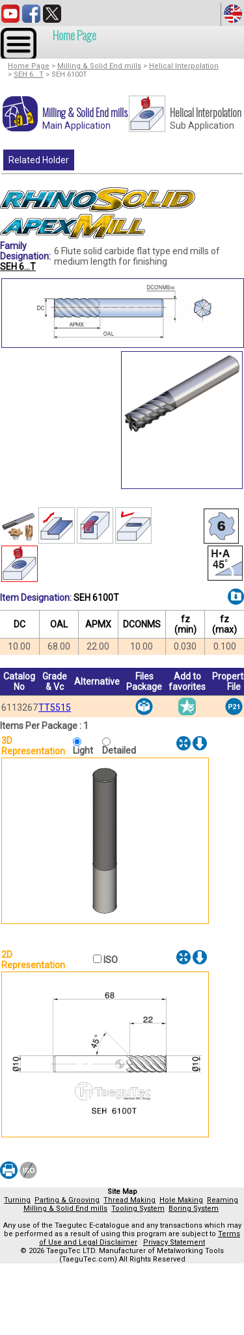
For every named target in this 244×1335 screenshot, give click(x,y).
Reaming (222, 1200)
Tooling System (138, 1208)
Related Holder (38, 160)
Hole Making (181, 1200)
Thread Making (129, 1200)
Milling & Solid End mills (99, 66)
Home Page (74, 35)
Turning (17, 1200)
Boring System (194, 1208)
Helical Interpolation (184, 66)
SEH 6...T (29, 74)
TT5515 (54, 707)
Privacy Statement (174, 1242)
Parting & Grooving (67, 1200)
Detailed (119, 750)
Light (86, 750)
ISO (110, 960)
